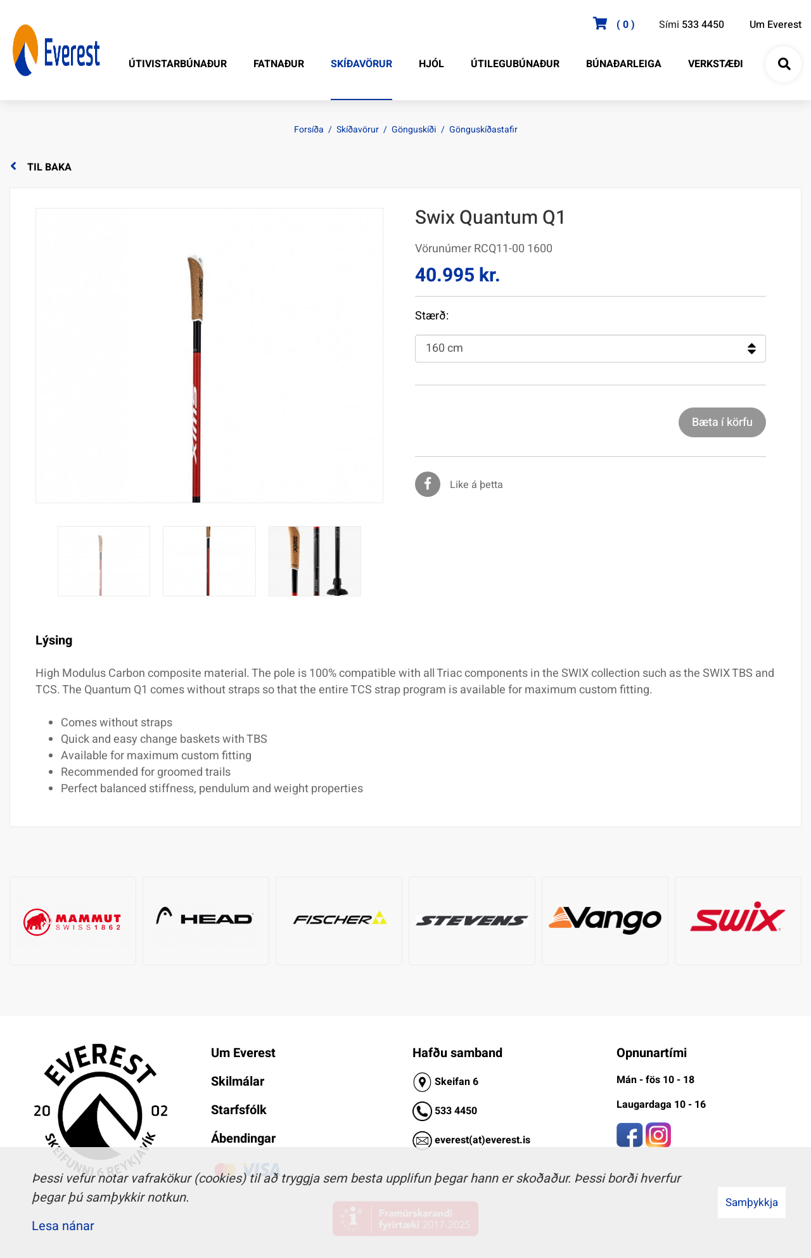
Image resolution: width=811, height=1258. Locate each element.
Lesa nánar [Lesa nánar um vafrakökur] (63, 1226)
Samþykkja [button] (751, 1202)
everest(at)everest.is (482, 1140)
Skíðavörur (357, 129)
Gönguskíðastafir (483, 129)
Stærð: (432, 316)
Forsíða (309, 129)
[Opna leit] (783, 65)
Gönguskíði (414, 129)
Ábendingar (243, 1138)
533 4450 (703, 24)
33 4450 (458, 1111)
